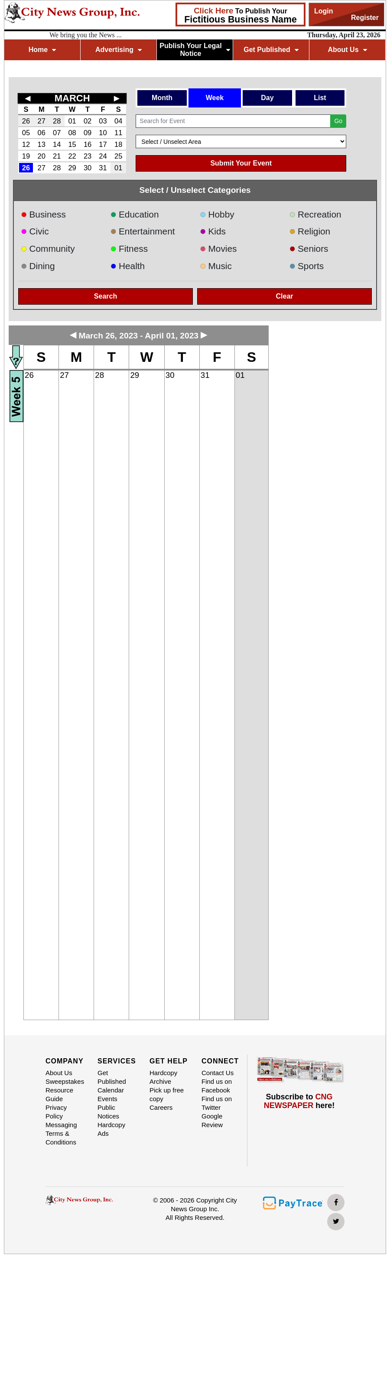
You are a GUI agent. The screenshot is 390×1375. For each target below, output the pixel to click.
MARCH (72, 98)
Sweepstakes (65, 1081)
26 (26, 121)
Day (267, 97)
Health (127, 266)
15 (72, 144)
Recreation (315, 214)
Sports (306, 266)
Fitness (129, 249)
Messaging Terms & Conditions (61, 1133)
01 (72, 121)
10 (103, 133)
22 (72, 156)
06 (42, 133)
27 (42, 121)
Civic (35, 231)
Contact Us (218, 1072)
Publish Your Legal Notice (194, 49)
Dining (38, 266)
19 (26, 156)
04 (118, 121)
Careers (161, 1107)
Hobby (217, 214)
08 (72, 133)
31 (103, 168)
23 (87, 156)
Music (216, 266)
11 (118, 133)
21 (57, 156)
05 (26, 133)
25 (118, 156)
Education (134, 214)
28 (57, 121)
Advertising (118, 49)
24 (103, 156)
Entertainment (142, 231)
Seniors (308, 249)
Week (215, 97)
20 (42, 156)
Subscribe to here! (299, 1101)
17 (103, 144)
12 (26, 144)
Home (42, 49)
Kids (213, 231)
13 (42, 144)
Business (43, 214)
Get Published (271, 49)
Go (338, 120)
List (320, 97)
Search (105, 296)
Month (162, 97)
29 (72, 168)
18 (118, 144)
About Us (347, 49)
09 (87, 133)
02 (87, 121)
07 (57, 133)
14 (57, 144)
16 (87, 144)
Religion (310, 231)
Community (48, 249)
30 (87, 168)
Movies (218, 249)
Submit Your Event (241, 163)
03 (103, 121)
